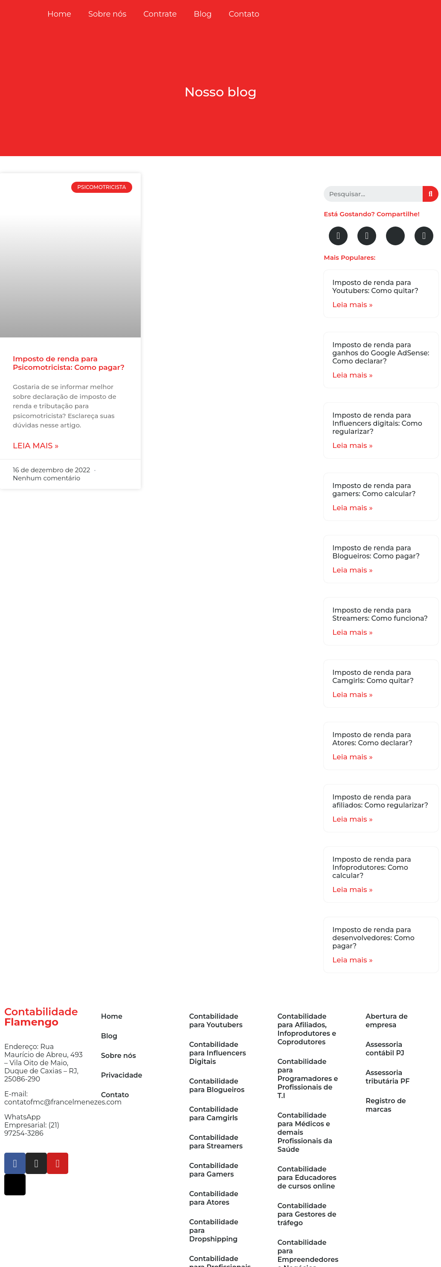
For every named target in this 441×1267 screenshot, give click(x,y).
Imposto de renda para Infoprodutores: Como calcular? (371, 867)
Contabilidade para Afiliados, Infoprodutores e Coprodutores (306, 1029)
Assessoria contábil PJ (385, 1048)
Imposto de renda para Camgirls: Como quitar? (373, 676)
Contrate (160, 14)
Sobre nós (107, 14)
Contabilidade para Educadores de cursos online (306, 1177)
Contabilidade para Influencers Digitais (217, 1053)
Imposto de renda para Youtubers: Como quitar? (375, 287)
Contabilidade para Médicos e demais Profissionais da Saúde (304, 1132)
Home (59, 14)
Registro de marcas (386, 1105)
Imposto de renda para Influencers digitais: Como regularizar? (377, 423)
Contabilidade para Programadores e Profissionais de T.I (307, 1079)
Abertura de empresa (387, 1020)
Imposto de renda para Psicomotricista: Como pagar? (69, 363)
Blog (203, 14)
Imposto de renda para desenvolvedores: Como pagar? (373, 938)
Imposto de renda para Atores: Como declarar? (372, 739)
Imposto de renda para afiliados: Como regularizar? (380, 801)
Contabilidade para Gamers (213, 1170)
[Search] (430, 194)
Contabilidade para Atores (213, 1198)
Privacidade (121, 1075)
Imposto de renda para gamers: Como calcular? (373, 490)
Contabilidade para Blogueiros (217, 1085)
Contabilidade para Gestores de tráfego (306, 1214)
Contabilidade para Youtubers (216, 1020)
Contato (244, 14)
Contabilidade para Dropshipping (213, 1230)
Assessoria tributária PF (387, 1077)
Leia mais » (35, 445)
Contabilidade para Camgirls (213, 1113)
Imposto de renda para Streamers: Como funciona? (380, 614)
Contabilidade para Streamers (216, 1141)
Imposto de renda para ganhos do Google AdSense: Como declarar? (380, 353)
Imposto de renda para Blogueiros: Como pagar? (376, 552)
